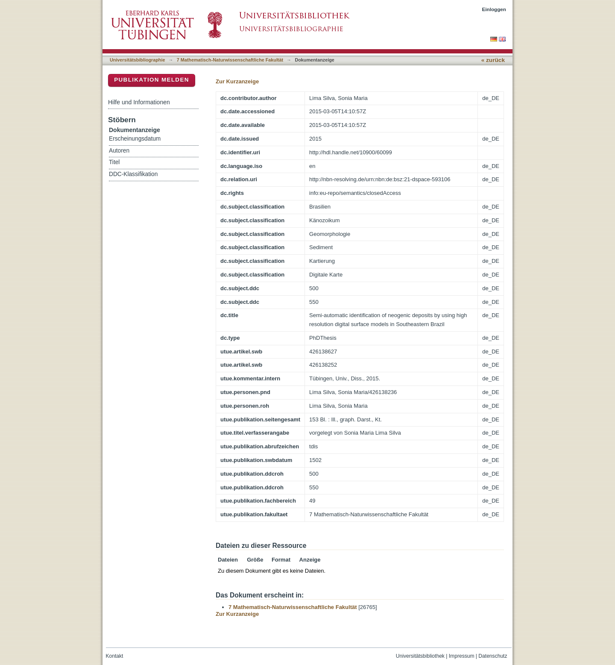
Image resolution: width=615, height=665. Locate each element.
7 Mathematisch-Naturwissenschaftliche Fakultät (230, 59)
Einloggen (494, 9)
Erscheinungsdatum (135, 138)
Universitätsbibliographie (137, 59)
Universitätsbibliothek (420, 656)
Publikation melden (151, 80)
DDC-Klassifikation (133, 174)
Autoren (119, 150)
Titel (114, 162)
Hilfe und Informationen (139, 102)
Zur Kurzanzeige (237, 81)
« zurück (493, 60)
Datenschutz (492, 656)
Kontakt (114, 656)
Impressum (461, 656)
